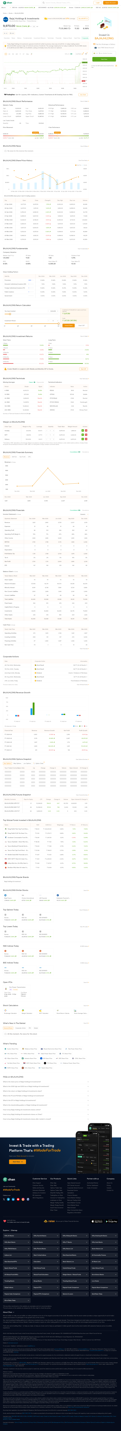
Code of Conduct (92, 1188)
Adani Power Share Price (46, 1053)
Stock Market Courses (73, 1202)
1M (13, 54)
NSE (34, 26)
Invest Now (69, 325)
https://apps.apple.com (9, 1365)
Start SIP (81, 325)
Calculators (70, 1193)
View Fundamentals (83, 248)
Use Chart (83, 94)
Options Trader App (56, 1188)
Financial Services (31, 21)
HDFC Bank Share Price (31, 1063)
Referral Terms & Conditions (93, 1422)
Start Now (104, 59)
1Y (20, 54)
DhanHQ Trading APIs (56, 1193)
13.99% (42, 345)
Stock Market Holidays (74, 1198)
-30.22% (41, 363)
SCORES (30, 1416)
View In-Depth (84, 101)
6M (17, 54)
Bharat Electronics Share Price (51, 1049)
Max (27, 54)
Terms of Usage (18, 1422)
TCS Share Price (50, 1063)
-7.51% (87, 345)
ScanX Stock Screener (56, 1207)
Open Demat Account (73, 1183)
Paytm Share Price (45, 1068)
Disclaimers (26, 1422)
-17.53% (41, 359)
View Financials (84, 648)
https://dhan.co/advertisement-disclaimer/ (78, 1407)
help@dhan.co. (31, 1346)
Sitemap (14, 1230)
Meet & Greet (71, 1207)
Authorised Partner (92, 1183)
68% (87, 354)
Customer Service (38, 1185)
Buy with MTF (83, 18)
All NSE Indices (84, 946)
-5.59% (42, 350)
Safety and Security (38, 1188)
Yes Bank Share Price (12, 1063)
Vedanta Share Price (29, 1058)
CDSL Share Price (78, 1058)
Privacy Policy (33, 1422)
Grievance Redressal (39, 1190)
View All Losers (84, 926)
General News (8, 1028)
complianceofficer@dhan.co (97, 1350)
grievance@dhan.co (59, 1349)
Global (36, 1028)
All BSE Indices (84, 963)
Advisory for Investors (39, 1193)
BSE (37, 26)
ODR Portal (36, 1416)
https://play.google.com (92, 1364)
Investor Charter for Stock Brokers (48, 1416)
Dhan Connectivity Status (74, 1210)
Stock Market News (73, 1205)
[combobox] (62, 3)
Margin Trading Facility (57, 1202)
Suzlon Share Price (11, 1049)
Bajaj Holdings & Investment (12, 881)
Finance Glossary (72, 1195)
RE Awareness (37, 1195)
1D (6, 54)
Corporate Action (20, 1028)
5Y (23, 54)
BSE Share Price (62, 1058)
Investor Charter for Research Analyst (79, 1416)
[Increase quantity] (53, 430)
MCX (75, 1410)
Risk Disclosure (68, 1422)
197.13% (87, 363)
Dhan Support (37, 1183)
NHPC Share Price (11, 1068)
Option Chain (38, 763)
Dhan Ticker (53, 1210)
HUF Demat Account (73, 1185)
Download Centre (72, 1190)
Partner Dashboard (92, 1185)
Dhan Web (53, 1185)
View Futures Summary (82, 795)
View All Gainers (84, 910)
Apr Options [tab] (7, 763)
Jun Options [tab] (27, 763)
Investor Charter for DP (63, 1416)
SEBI (12, 1416)
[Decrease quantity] (46, 430)
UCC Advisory (92, 1416)
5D (9, 54)
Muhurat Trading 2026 (74, 1200)
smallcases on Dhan (56, 1200)
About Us (109, 1183)
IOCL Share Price (28, 1068)
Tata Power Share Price (73, 1049)
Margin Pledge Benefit (57, 1205)
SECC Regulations (38, 1198)
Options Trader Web (56, 1190)
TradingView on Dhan (56, 1195)
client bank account (13, 1343)
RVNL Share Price (27, 1053)
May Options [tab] (17, 763)
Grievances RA (47, 1422)
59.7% (87, 359)
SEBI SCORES (22, 1362)
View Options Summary (82, 759)
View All (86, 890)
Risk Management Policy (58, 1422)
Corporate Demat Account (75, 1188)
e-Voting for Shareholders (103, 1416)
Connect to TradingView (57, 1198)
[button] (46, 1082)
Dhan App (53, 1183)
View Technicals (84, 378)
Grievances (40, 1422)
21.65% (87, 350)
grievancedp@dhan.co (84, 1349)
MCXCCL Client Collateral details (11, 1419)
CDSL (25, 1416)
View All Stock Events (83, 684)
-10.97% (41, 354)
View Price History (84, 160)
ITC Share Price (65, 1053)
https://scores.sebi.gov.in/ (31, 1364)
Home (5, 13)
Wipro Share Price (11, 1058)
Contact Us (110, 1190)
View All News (84, 146)
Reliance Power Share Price (69, 1063)
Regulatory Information (74, 1212)
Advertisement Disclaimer (79, 1422)
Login (98, 3)
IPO (30, 1028)
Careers (109, 1188)
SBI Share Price (46, 1058)
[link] (38, 763)
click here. (16, 1352)
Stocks (11, 13)
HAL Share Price (10, 1053)
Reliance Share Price (29, 1049)
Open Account (110, 3)
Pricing (109, 1185)
